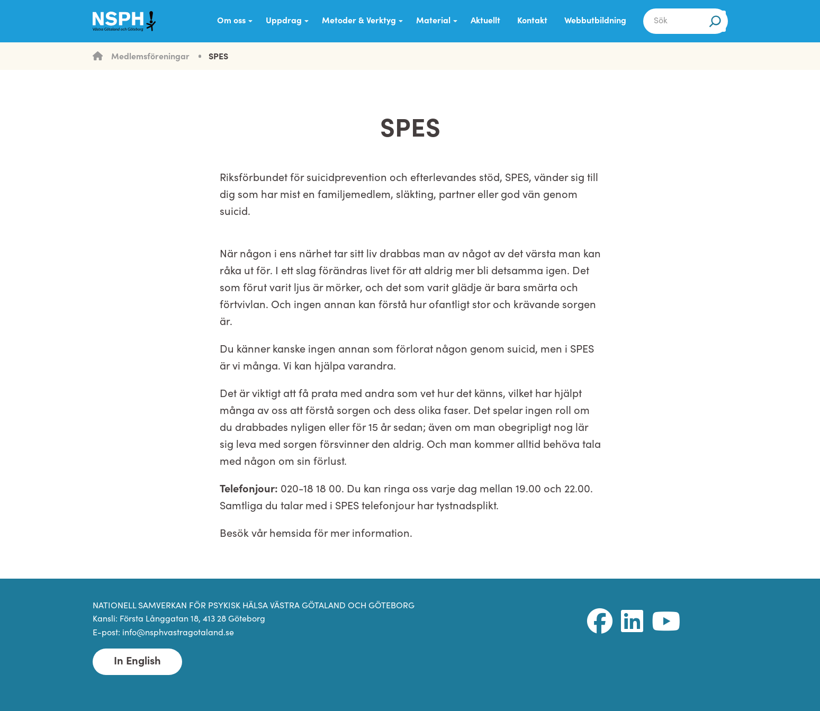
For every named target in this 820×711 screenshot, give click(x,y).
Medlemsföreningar (150, 57)
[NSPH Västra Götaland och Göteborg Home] (130, 21)
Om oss (231, 21)
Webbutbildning (595, 21)
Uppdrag (284, 21)
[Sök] (715, 21)
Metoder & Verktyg (359, 21)
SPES (218, 57)
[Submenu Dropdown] (250, 21)
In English (137, 661)
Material (433, 21)
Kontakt (532, 21)
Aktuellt (485, 21)
